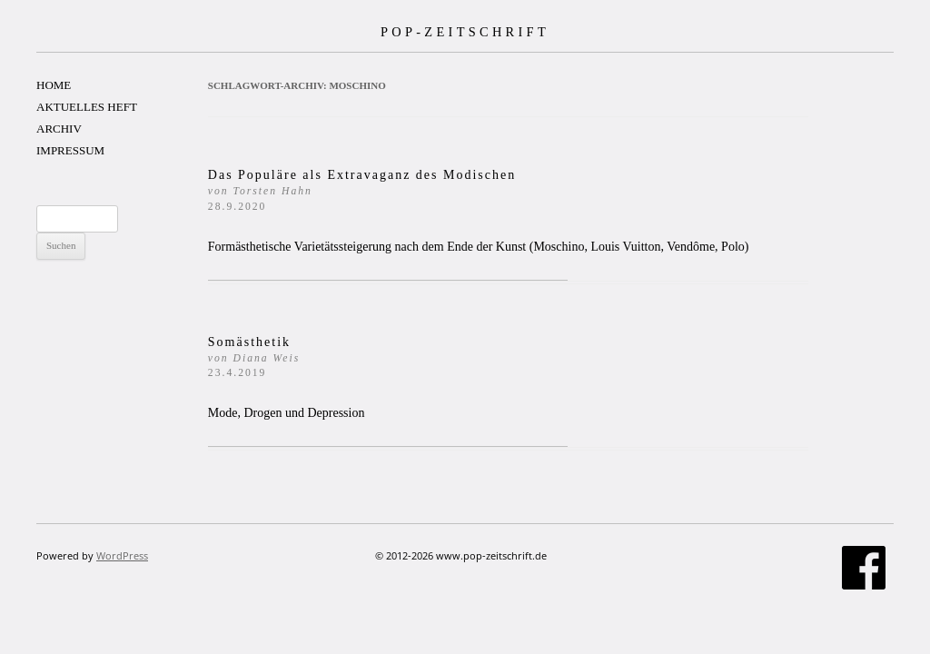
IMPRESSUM (70, 150)
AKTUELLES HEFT (86, 107)
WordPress (122, 555)
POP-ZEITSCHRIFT (465, 32)
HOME (53, 85)
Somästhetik (254, 357)
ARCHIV (59, 128)
